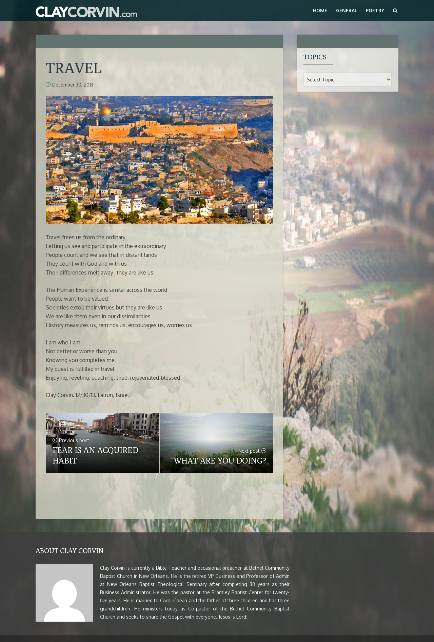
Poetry (375, 10)
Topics (315, 57)
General (346, 10)
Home (320, 10)
